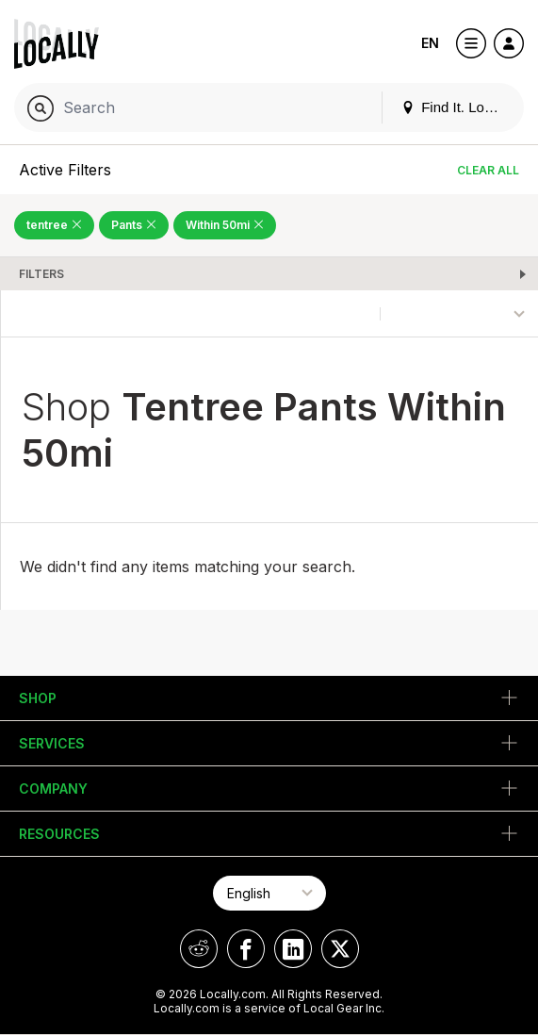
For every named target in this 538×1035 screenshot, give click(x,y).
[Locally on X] (340, 948)
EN (430, 43)
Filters (41, 274)
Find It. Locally (457, 107)
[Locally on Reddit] (199, 948)
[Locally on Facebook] (246, 948)
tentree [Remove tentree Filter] (54, 225)
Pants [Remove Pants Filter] (133, 225)
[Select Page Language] (269, 893)
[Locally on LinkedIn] (293, 948)
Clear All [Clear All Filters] (488, 170)
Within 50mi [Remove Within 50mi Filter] (225, 225)
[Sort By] (459, 313)
